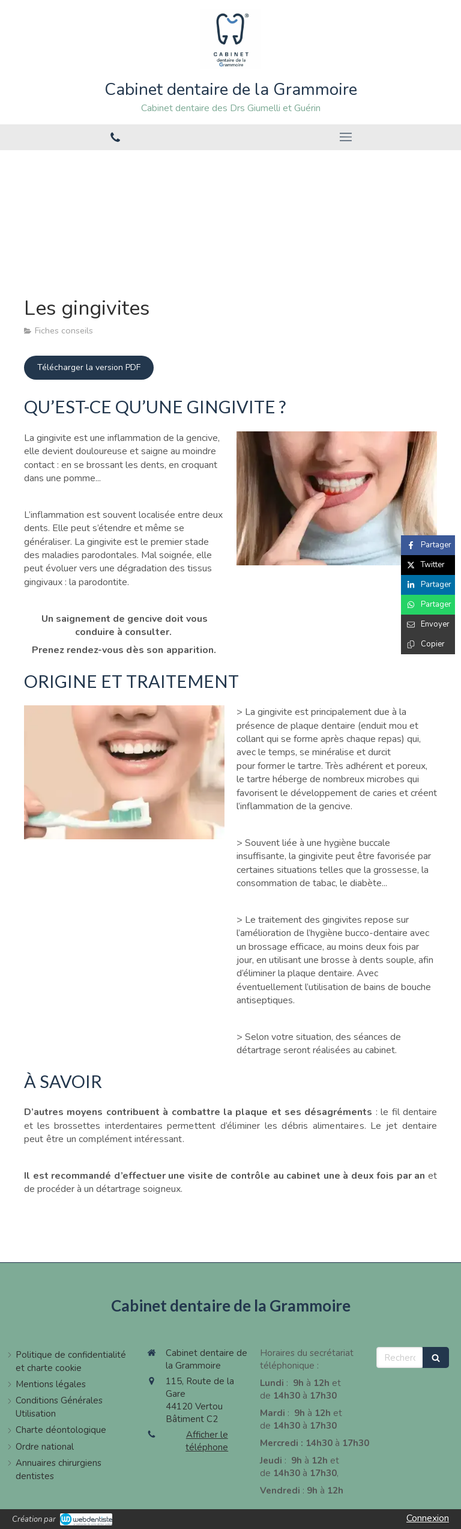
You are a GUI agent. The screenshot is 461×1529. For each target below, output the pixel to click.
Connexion (427, 1518)
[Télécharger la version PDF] (89, 368)
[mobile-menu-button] (345, 137)
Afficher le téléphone (206, 1441)
